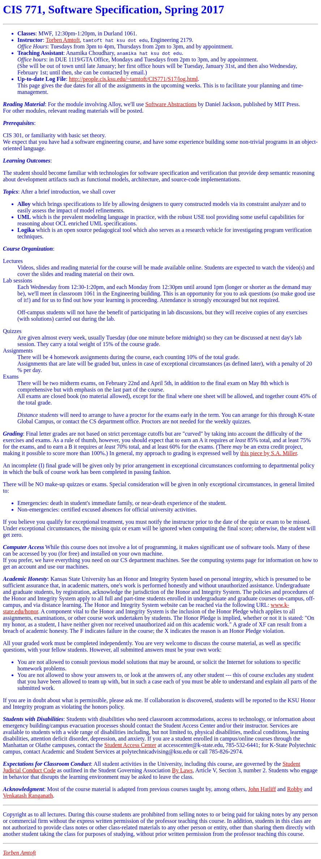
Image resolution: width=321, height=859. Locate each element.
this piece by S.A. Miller (268, 453)
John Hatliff (262, 789)
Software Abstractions (171, 104)
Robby (295, 789)
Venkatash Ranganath (28, 796)
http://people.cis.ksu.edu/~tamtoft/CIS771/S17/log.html (133, 79)
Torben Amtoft (63, 40)
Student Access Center (130, 745)
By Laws (182, 770)
